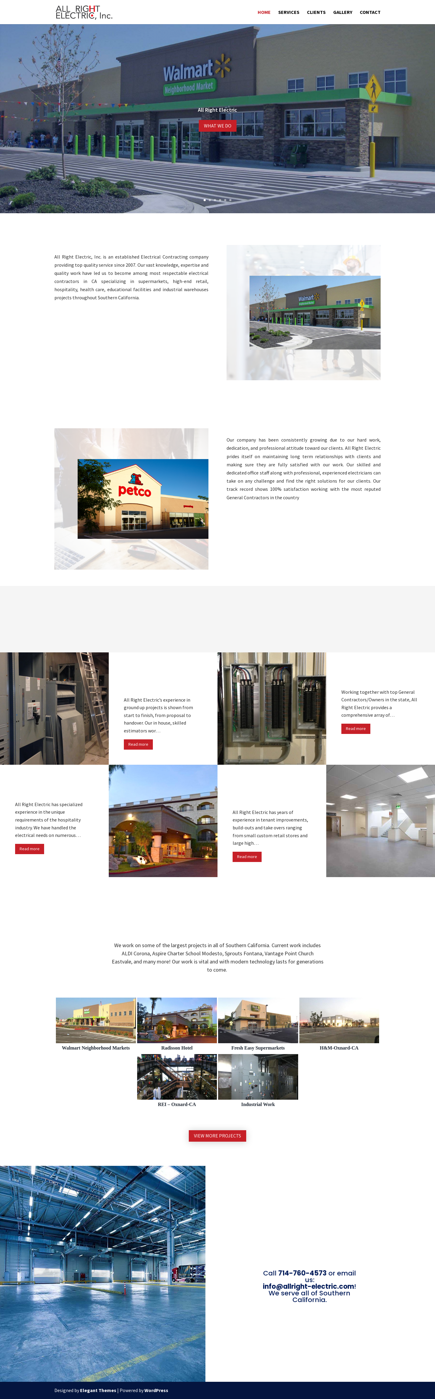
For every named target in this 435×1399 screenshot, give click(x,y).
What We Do (217, 126)
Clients (316, 12)
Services (288, 12)
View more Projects (217, 1136)
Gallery (342, 12)
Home (264, 12)
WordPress (156, 1390)
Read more (138, 744)
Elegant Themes (98, 1390)
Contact (370, 12)
